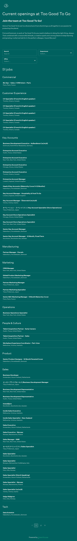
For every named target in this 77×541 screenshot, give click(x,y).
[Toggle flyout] (71, 53)
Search (6, 51)
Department (44, 51)
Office (6, 59)
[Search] (19, 54)
